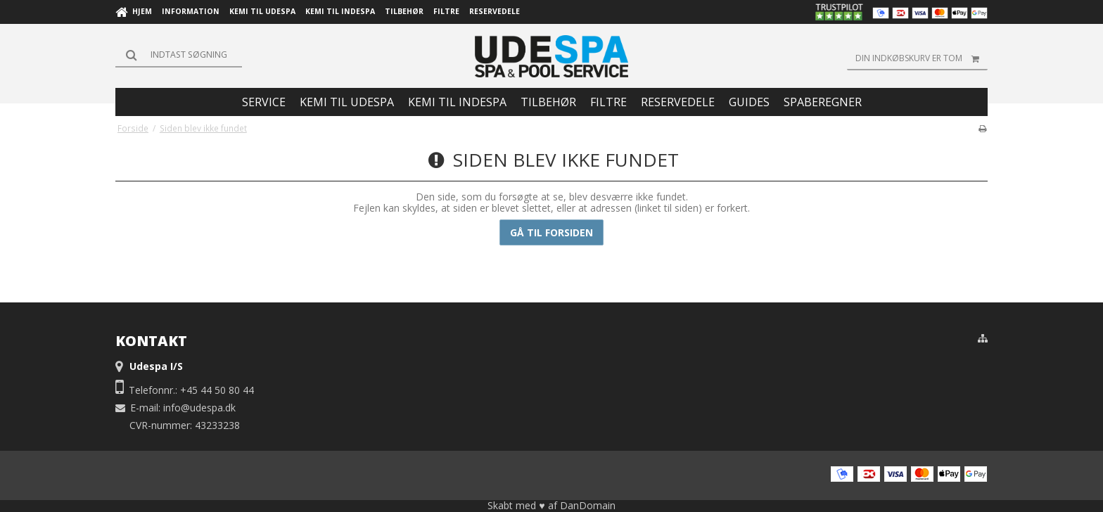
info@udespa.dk (199, 407)
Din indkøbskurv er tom (921, 58)
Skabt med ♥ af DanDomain (551, 505)
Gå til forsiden (551, 232)
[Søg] (178, 55)
